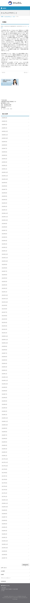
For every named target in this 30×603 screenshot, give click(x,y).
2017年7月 (4, 476)
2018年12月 (5, 418)
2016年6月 (4, 520)
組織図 (2, 574)
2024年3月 (4, 203)
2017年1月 (4, 496)
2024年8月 (4, 186)
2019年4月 (4, 404)
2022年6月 (4, 274)
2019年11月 (5, 380)
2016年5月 (4, 523)
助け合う (26, 72)
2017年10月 (5, 465)
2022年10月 (5, 261)
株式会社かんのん (13, 596)
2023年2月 (4, 247)
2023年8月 (4, 227)
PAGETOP (25, 564)
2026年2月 (4, 124)
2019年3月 (4, 407)
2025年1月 (4, 169)
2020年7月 (4, 353)
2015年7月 (4, 558)
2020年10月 (5, 343)
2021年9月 (4, 305)
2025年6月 (4, 152)
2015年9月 (4, 551)
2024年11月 (5, 175)
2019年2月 (4, 411)
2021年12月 (5, 295)
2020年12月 (5, 336)
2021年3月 (4, 326)
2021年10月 (5, 302)
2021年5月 (4, 319)
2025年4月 (4, 158)
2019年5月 (4, 401)
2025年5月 (4, 155)
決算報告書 (3, 581)
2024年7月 (4, 189)
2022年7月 (4, 271)
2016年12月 (5, 500)
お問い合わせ (4, 567)
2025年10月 (5, 138)
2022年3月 (4, 285)
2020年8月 (4, 349)
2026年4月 (4, 117)
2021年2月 (4, 329)
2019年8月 (4, 390)
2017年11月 (5, 462)
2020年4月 (4, 363)
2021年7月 (4, 312)
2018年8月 (4, 431)
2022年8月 (4, 268)
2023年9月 (4, 223)
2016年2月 (4, 534)
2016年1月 (4, 537)
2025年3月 (4, 162)
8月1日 (3, 72)
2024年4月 (4, 199)
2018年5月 (4, 442)
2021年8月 (4, 308)
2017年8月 (4, 472)
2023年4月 (4, 240)
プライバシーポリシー (5, 578)
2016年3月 (4, 530)
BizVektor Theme (17, 597)
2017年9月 (4, 469)
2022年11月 (5, 257)
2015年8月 (4, 554)
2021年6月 (4, 315)
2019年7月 (4, 394)
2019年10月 (5, 384)
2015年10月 (5, 547)
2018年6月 (4, 438)
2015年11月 (5, 544)
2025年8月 (4, 145)
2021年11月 (5, 298)
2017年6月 (4, 479)
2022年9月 (4, 264)
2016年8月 (4, 513)
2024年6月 (4, 192)
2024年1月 (4, 210)
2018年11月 (5, 421)
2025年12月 (5, 131)
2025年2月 (4, 165)
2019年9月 (4, 387)
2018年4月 (4, 445)
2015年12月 (5, 541)
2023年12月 (5, 213)
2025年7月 (4, 148)
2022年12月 (5, 254)
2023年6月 (4, 233)
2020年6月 (4, 356)
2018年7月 (4, 435)
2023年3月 (4, 244)
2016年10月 (5, 506)
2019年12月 (5, 377)
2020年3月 (4, 367)
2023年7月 (4, 230)
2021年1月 (4, 332)
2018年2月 (4, 452)
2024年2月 (4, 206)
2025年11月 (5, 134)
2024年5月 (4, 196)
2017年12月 (5, 459)
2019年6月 (4, 397)
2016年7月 (4, 517)
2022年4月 (4, 281)
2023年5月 (4, 237)
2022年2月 (4, 288)
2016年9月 (4, 510)
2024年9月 (4, 182)
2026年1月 (4, 128)
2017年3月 (4, 489)
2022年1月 (4, 291)
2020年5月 (4, 360)
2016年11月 (5, 503)
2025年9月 (4, 141)
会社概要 (3, 571)
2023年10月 (5, 220)
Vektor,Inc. (25, 597)
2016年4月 (4, 527)
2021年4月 (4, 322)
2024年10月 (5, 179)
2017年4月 (4, 486)
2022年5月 (4, 278)
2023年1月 (4, 250)
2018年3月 (4, 448)
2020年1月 (4, 373)
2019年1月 (4, 414)
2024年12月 (5, 172)
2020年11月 (5, 339)
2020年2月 (4, 370)
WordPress (10, 597)
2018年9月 (4, 428)
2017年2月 (4, 493)
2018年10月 (5, 424)
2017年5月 (4, 483)
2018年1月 (4, 455)
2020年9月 (4, 346)
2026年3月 (4, 121)
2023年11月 (5, 216)
